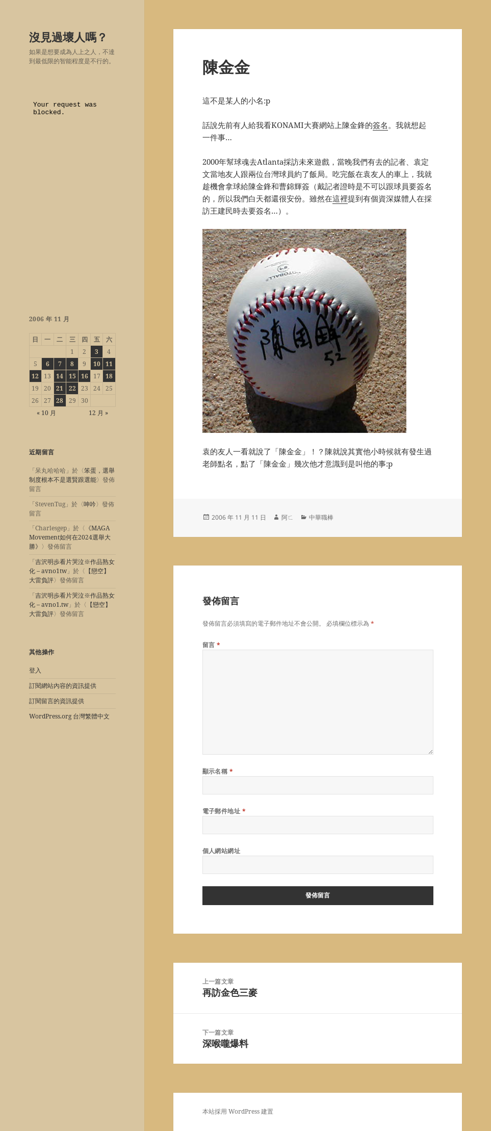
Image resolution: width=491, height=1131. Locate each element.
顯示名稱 (218, 771)
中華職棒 (321, 517)
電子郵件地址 (224, 811)
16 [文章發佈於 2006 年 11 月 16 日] (84, 376)
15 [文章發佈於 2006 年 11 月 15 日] (72, 376)
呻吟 (90, 504)
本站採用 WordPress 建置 (237, 1111)
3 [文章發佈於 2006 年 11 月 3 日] (96, 351)
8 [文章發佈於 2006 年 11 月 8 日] (72, 363)
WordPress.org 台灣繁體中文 (69, 716)
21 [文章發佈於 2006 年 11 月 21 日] (59, 388)
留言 (211, 644)
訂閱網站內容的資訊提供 (62, 685)
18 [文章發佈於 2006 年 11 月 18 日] (109, 376)
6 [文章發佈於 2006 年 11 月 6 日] (47, 363)
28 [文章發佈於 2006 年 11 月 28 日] (59, 400)
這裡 (340, 198)
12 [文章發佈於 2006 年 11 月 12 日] (35, 376)
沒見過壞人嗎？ (68, 36)
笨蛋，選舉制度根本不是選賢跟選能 (72, 475)
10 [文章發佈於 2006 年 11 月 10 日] (96, 363)
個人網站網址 (221, 850)
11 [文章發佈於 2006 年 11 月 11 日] (109, 363)
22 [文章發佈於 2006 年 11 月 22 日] (72, 388)
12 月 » (98, 412)
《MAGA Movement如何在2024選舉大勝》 (70, 537)
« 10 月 (46, 412)
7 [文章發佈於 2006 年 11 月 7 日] (60, 363)
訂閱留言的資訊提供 (56, 701)
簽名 (380, 125)
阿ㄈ (287, 517)
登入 (35, 670)
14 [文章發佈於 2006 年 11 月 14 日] (59, 376)
